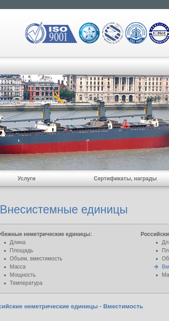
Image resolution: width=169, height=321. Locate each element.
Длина (18, 242)
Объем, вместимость (36, 258)
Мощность (23, 275)
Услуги (27, 178)
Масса (18, 267)
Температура (26, 283)
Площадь (21, 250)
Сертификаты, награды (125, 178)
